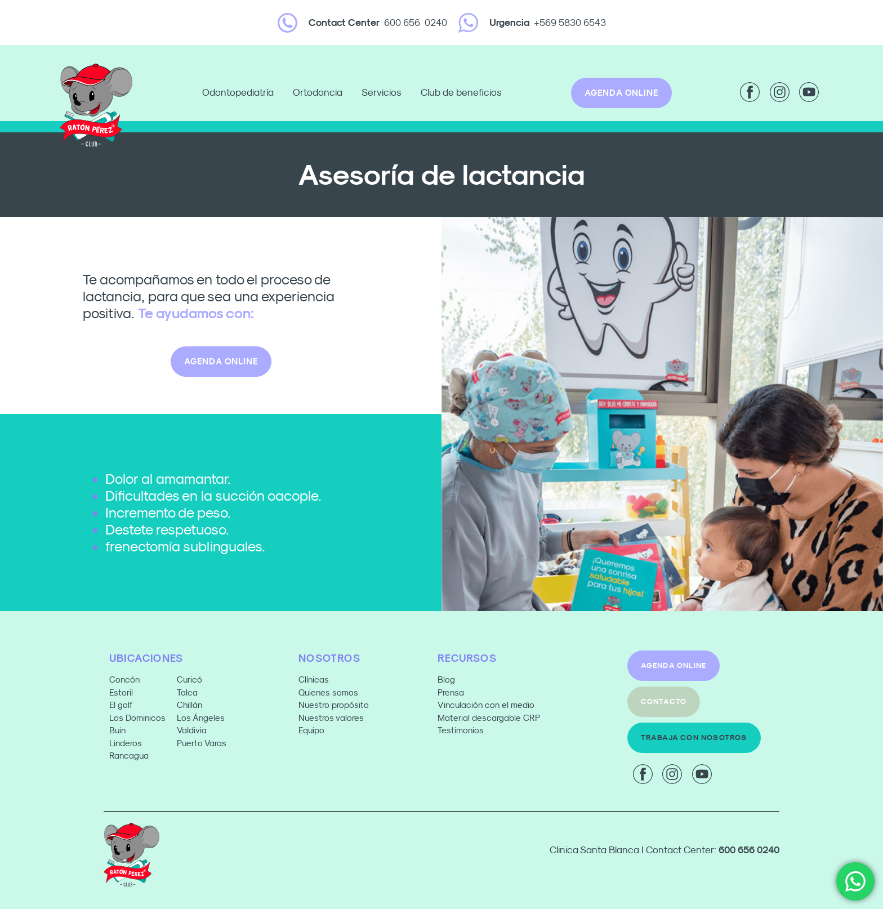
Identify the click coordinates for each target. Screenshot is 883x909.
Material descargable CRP (489, 718)
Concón (124, 679)
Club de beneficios (461, 92)
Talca (187, 692)
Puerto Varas (203, 743)
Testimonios (461, 730)
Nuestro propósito (333, 705)
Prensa (451, 692)
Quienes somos (328, 692)
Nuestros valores (331, 718)
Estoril (121, 692)
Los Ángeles (201, 718)
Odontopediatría (240, 93)
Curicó (189, 679)
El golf (120, 705)
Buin (117, 730)
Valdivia (192, 730)
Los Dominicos (137, 718)
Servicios (384, 93)
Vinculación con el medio (486, 705)
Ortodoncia (320, 93)
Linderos (125, 743)
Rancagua (129, 755)
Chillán (189, 705)
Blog (446, 679)
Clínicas (313, 679)
